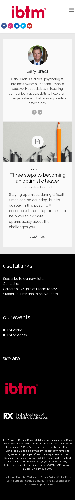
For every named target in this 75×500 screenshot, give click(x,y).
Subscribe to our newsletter (24, 279)
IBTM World (12, 330)
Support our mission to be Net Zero (30, 294)
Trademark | (34, 477)
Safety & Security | (35, 480)
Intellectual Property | (15, 477)
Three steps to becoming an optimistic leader (38, 178)
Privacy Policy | (49, 477)
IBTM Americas (15, 335)
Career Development (37, 187)
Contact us (11, 284)
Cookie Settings (15, 480)
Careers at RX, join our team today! (30, 289)
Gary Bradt (37, 71)
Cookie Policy (64, 477)
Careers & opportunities (40, 484)
